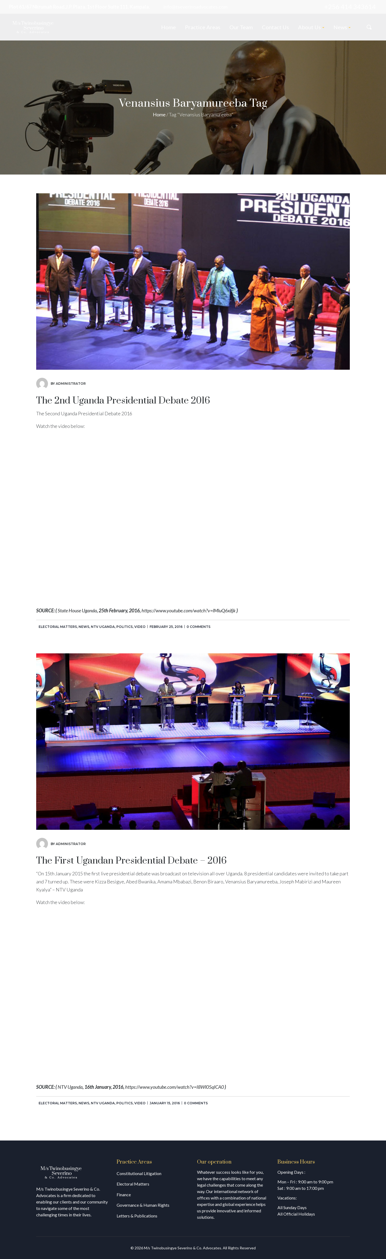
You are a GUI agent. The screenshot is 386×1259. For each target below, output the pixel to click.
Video (140, 627)
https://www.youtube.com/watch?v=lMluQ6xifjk (189, 610)
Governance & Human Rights (143, 1205)
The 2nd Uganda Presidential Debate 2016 (123, 401)
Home (159, 114)
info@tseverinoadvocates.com (196, 7)
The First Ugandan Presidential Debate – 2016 (131, 861)
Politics (124, 627)
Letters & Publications (137, 1215)
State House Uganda (77, 610)
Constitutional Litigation (139, 1173)
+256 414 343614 (350, 6)
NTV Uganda (103, 627)
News (84, 627)
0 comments (198, 627)
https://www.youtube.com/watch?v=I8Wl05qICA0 (174, 1087)
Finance (124, 1194)
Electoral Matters (58, 627)
